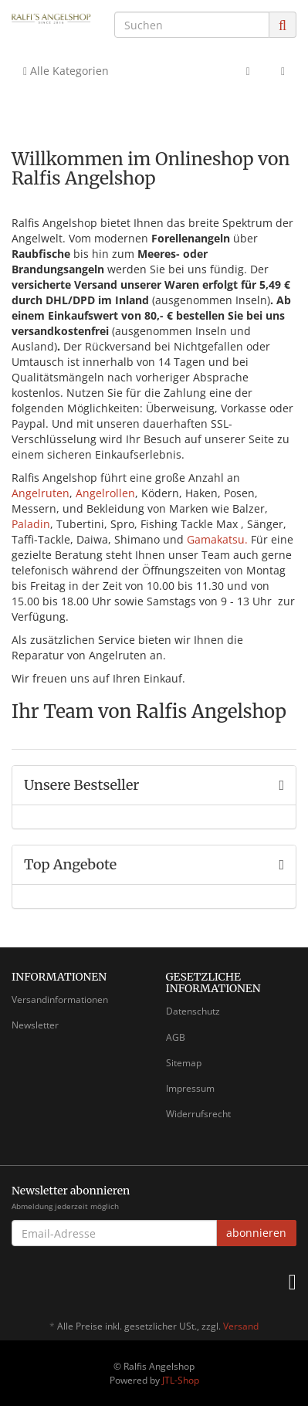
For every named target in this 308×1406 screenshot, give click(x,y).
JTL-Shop (180, 1380)
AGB (175, 1037)
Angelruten (40, 493)
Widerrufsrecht (198, 1113)
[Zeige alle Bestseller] (281, 785)
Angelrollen (105, 493)
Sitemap (183, 1062)
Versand (241, 1326)
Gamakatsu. (217, 539)
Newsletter (35, 1025)
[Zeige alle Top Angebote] (281, 864)
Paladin (31, 524)
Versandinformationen (60, 999)
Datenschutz (193, 1011)
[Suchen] (191, 25)
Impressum (190, 1088)
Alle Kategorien (66, 70)
